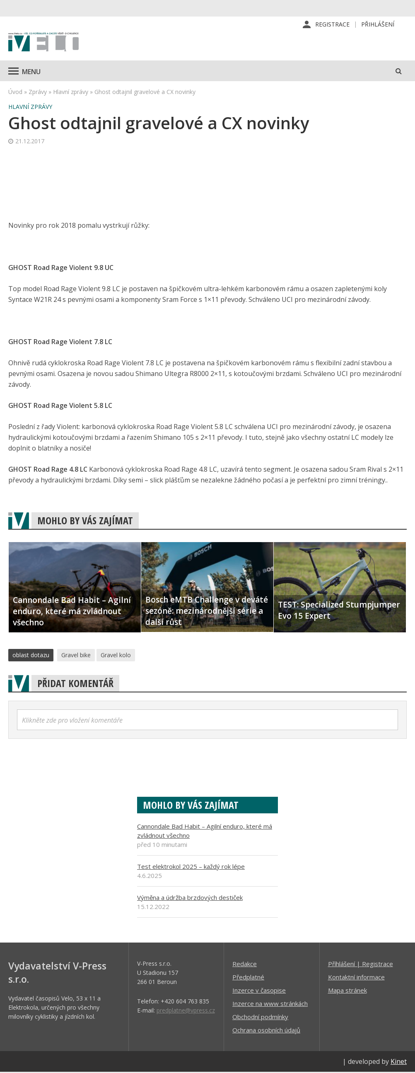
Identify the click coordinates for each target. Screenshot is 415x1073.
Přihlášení (377, 25)
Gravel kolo (116, 656)
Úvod (15, 92)
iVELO (43, 43)
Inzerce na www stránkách (270, 1004)
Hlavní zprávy (70, 92)
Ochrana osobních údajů (266, 1031)
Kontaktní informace (356, 978)
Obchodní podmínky (260, 1017)
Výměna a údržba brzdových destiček (190, 898)
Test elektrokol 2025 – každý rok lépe (191, 867)
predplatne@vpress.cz (186, 1011)
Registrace (332, 25)
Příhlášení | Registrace (360, 964)
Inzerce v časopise (259, 991)
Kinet (399, 1062)
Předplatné (248, 978)
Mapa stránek (347, 991)
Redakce (244, 964)
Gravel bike (76, 656)
